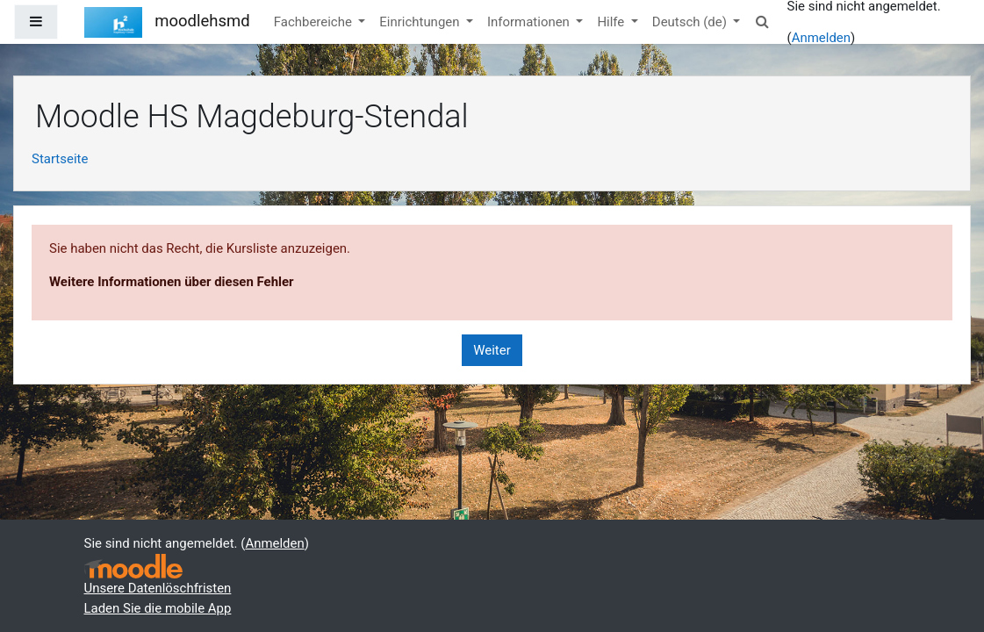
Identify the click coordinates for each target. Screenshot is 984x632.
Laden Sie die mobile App (158, 608)
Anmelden (821, 38)
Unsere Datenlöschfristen (158, 588)
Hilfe (612, 22)
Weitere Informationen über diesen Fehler (171, 282)
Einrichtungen (421, 22)
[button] (762, 22)
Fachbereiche (315, 22)
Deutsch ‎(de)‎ (691, 22)
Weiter (492, 350)
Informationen (530, 22)
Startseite (60, 159)
